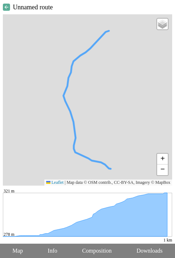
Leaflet (55, 182)
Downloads (149, 251)
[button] (162, 24)
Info (52, 251)
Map (18, 251)
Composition (97, 251)
